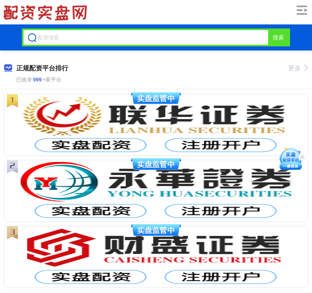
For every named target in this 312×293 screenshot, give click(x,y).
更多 (298, 68)
